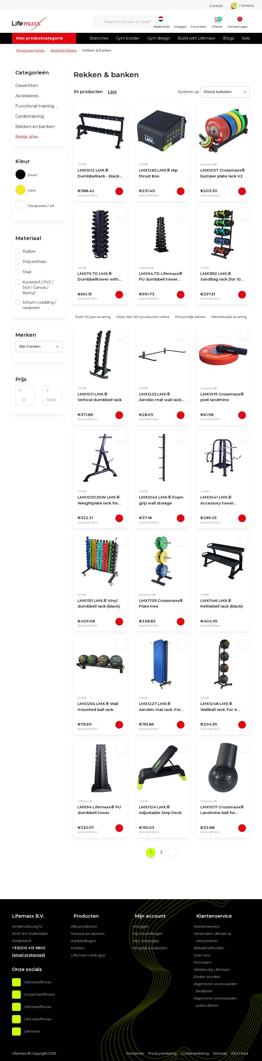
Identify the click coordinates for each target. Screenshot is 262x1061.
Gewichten (26, 85)
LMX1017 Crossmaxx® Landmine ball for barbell (222, 811)
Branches (99, 38)
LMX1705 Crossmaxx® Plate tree (161, 603)
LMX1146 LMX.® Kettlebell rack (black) (221, 603)
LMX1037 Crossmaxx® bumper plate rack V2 (222, 173)
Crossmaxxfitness (39, 994)
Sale (246, 38)
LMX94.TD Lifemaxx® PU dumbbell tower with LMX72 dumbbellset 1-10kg (160, 277)
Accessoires (26, 95)
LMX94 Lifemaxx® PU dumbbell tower (99, 810)
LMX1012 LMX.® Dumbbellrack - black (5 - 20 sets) (98, 174)
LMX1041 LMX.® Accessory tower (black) (217, 501)
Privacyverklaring (162, 1053)
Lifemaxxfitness (37, 982)
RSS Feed (239, 1053)
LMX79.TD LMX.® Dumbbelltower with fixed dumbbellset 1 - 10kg (98, 277)
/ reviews (242, 5)
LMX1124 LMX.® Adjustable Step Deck (160, 810)
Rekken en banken (35, 126)
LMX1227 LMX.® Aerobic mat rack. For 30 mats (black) (160, 707)
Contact (216, 6)
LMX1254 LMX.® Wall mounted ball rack (98, 706)
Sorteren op (188, 92)
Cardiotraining (29, 116)
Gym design (158, 38)
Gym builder (128, 38)
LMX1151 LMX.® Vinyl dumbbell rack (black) (99, 603)
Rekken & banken (96, 50)
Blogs (228, 38)
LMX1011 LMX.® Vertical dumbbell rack (100, 397)
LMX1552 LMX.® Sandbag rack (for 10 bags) (220, 277)
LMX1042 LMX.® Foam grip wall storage (161, 500)
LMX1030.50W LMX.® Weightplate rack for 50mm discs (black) (99, 501)
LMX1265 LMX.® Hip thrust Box (158, 173)
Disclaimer (135, 1053)
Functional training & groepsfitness (38, 106)
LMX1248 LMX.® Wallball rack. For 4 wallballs (218, 707)
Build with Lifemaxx (196, 38)
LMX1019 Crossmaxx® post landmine (222, 397)
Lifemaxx (32, 1031)
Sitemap (220, 1053)
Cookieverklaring (195, 1053)
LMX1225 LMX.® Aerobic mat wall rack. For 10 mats (160, 398)
